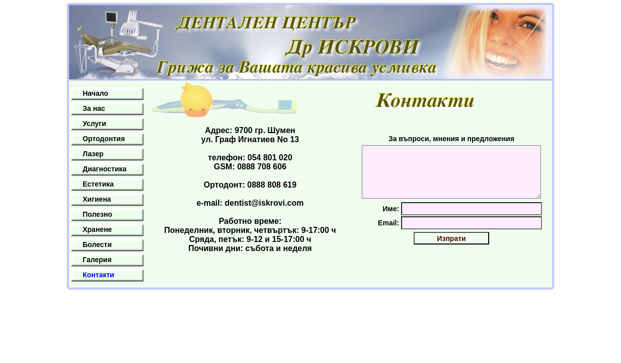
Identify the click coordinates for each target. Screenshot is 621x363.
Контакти (98, 275)
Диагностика (104, 169)
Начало (95, 93)
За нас (94, 108)
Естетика (98, 184)
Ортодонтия (104, 139)
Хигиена (97, 199)
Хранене (97, 229)
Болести (97, 244)
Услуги (94, 123)
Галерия (97, 260)
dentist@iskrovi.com (264, 203)
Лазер (93, 154)
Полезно (97, 214)
